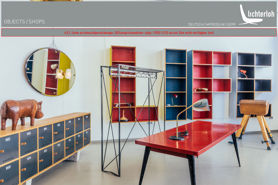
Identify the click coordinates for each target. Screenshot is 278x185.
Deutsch (195, 24)
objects (14, 21)
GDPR (231, 24)
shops (37, 21)
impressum (215, 24)
